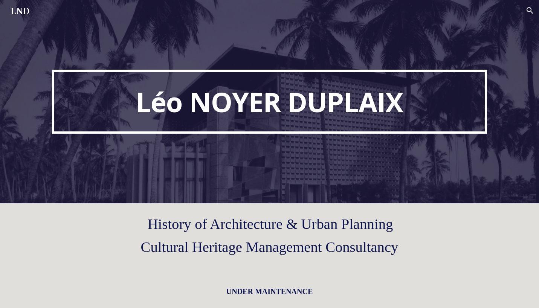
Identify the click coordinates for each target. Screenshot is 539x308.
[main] (269, 102)
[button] (530, 11)
